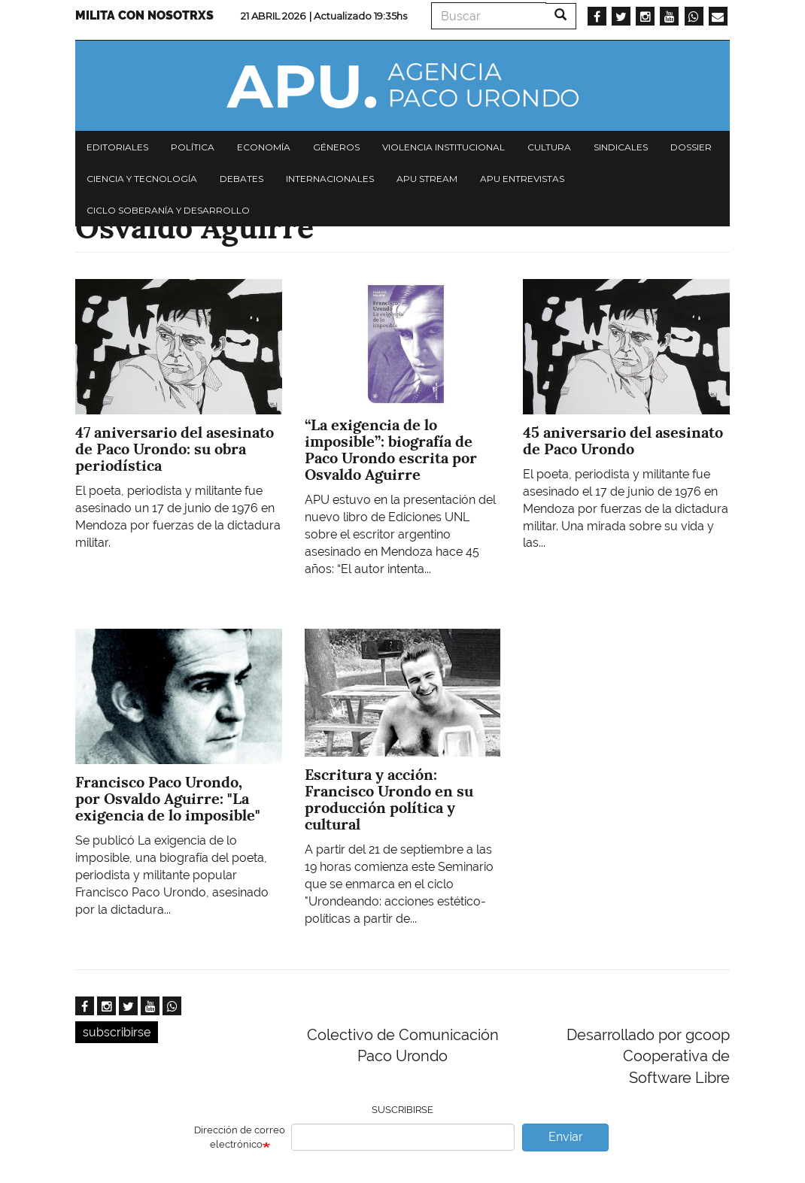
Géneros (336, 147)
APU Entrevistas (522, 178)
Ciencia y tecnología (142, 178)
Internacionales (330, 178)
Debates (241, 178)
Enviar (565, 1137)
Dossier (691, 147)
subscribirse (116, 1032)
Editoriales (117, 147)
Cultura (549, 147)
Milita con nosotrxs (144, 15)
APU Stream (426, 178)
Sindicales (621, 147)
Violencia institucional (443, 147)
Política (192, 147)
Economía (263, 147)
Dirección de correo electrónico (239, 1137)
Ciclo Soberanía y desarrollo (168, 210)
